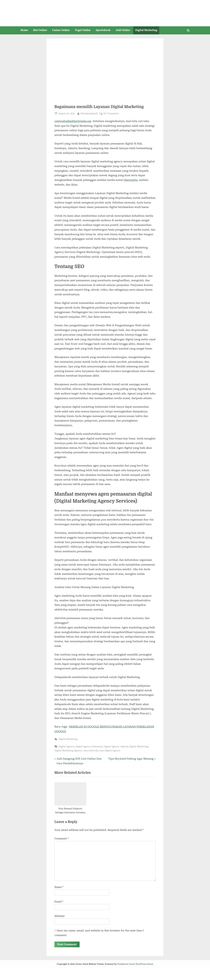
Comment (61, 838)
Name (59, 887)
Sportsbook (103, 30)
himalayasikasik (89, 113)
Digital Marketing (146, 30)
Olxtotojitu (130, 179)
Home (24, 30)
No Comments (111, 113)
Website (59, 916)
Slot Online (40, 30)
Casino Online (61, 30)
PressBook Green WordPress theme (135, 964)
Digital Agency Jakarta (116, 746)
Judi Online (123, 30)
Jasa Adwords (90, 750)
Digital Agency (66, 746)
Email (58, 901)
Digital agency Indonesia (88, 746)
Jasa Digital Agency (109, 750)
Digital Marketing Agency (68, 750)
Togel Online (83, 30)
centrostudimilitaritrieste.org (72, 121)
